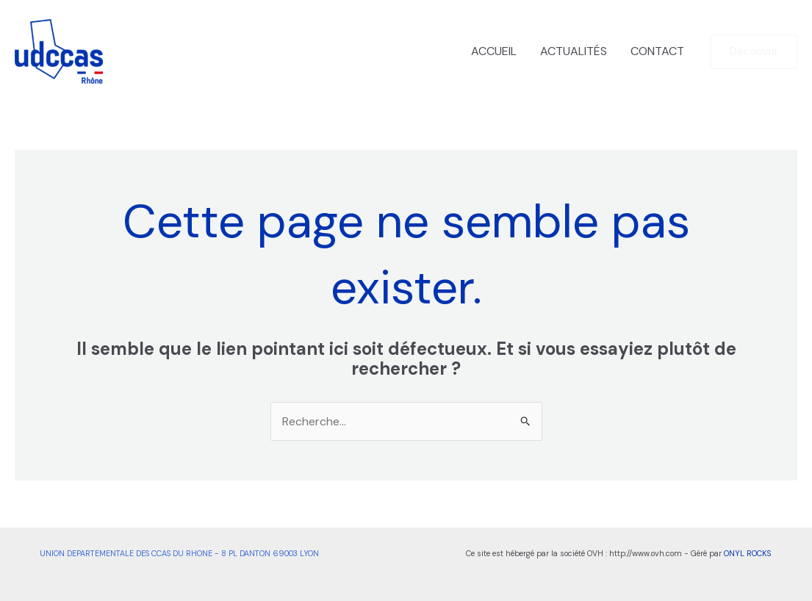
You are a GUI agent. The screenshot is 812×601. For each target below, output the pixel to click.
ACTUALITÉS (573, 51)
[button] (754, 52)
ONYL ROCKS (747, 553)
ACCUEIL (494, 51)
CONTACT (657, 51)
